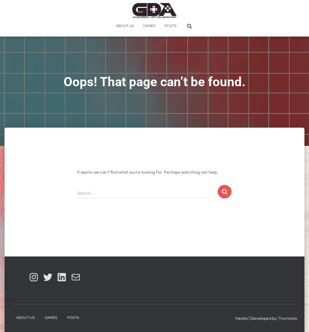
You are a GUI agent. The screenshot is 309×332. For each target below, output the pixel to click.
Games (149, 25)
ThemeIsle (287, 318)
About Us (125, 25)
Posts (170, 25)
